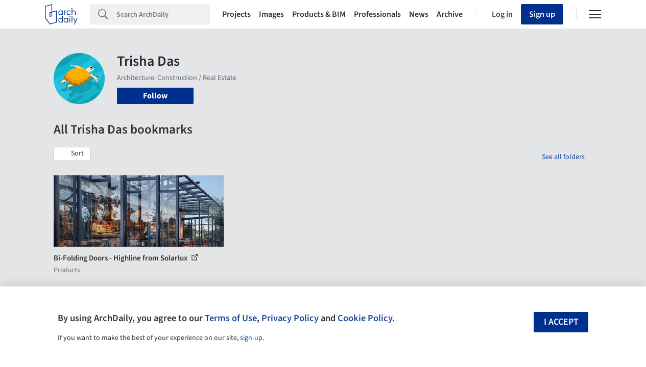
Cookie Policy (365, 318)
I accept (561, 322)
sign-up (251, 338)
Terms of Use (231, 318)
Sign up (542, 14)
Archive (450, 14)
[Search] (163, 14)
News (418, 14)
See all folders (563, 157)
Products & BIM (319, 14)
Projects (236, 14)
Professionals (377, 14)
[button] (72, 154)
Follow (155, 95)
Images (271, 14)
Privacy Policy (290, 318)
